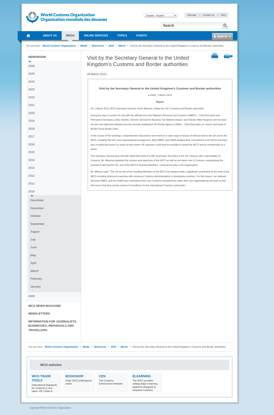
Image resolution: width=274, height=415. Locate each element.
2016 (31, 144)
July (33, 239)
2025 (31, 73)
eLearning (142, 376)
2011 (31, 183)
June (33, 247)
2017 (31, 136)
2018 (31, 128)
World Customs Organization (59, 45)
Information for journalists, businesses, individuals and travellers (52, 326)
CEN (102, 376)
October (35, 216)
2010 (111, 45)
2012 (31, 175)
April (33, 263)
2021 (31, 105)
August (34, 231)
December (37, 200)
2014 (31, 160)
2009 (31, 296)
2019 (31, 120)
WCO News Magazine (44, 305)
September (37, 224)
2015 (31, 152)
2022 (31, 97)
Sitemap (192, 15)
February (36, 278)
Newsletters (39, 313)
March (122, 45)
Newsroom (98, 45)
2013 (31, 167)
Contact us (209, 15)
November (37, 208)
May (33, 255)
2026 (31, 66)
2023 (31, 89)
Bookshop (74, 376)
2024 (31, 81)
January (35, 286)
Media (83, 45)
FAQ (223, 15)
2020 (31, 113)
